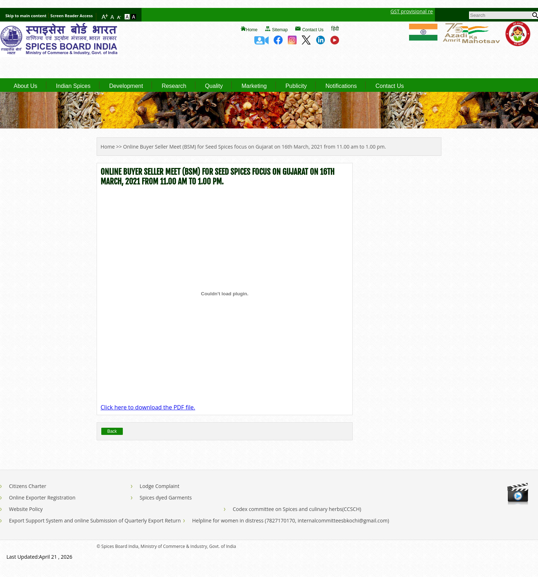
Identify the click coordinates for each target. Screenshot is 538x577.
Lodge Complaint (160, 486)
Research (174, 86)
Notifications (341, 86)
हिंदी (335, 28)
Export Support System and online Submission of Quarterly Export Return (95, 520)
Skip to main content (25, 15)
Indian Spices (73, 86)
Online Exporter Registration (42, 497)
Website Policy (26, 509)
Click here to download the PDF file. (148, 407)
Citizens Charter (27, 486)
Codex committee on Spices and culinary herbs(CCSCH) (297, 509)
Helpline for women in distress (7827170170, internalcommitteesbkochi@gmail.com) (290, 520)
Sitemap (280, 29)
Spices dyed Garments (166, 497)
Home (252, 29)
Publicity (296, 86)
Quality (214, 86)
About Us (25, 86)
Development (126, 86)
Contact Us (312, 29)
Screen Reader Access (71, 15)
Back (112, 431)
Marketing (253, 86)
